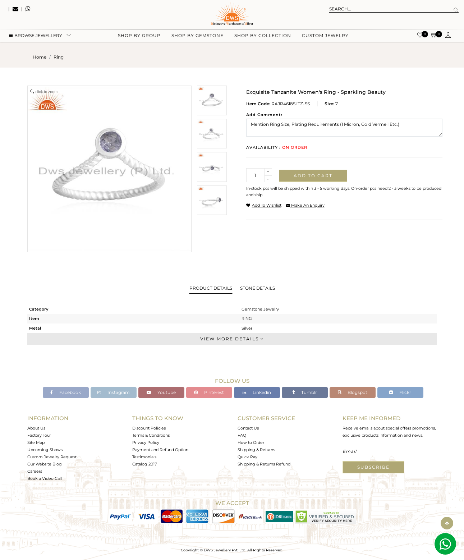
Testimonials (144, 456)
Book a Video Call (44, 478)
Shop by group (139, 36)
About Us (36, 428)
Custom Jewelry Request (52, 456)
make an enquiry (305, 205)
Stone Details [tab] (257, 288)
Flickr (400, 392)
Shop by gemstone (197, 36)
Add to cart (313, 175)
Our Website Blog (44, 464)
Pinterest (209, 392)
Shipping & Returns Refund (264, 464)
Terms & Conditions (151, 435)
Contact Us (248, 428)
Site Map (36, 442)
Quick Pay (247, 456)
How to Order (251, 442)
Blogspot (352, 392)
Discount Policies (149, 428)
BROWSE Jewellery (35, 36)
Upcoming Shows (45, 449)
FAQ (242, 435)
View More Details (232, 338)
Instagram (113, 392)
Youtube (161, 392)
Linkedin (257, 392)
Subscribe (373, 467)
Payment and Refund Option (160, 449)
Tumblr (304, 392)
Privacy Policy (145, 442)
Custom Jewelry (325, 36)
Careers (34, 471)
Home (39, 57)
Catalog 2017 (144, 464)
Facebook (65, 392)
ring (59, 57)
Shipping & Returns (256, 449)
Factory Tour (39, 435)
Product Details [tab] (210, 288)
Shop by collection (262, 36)
